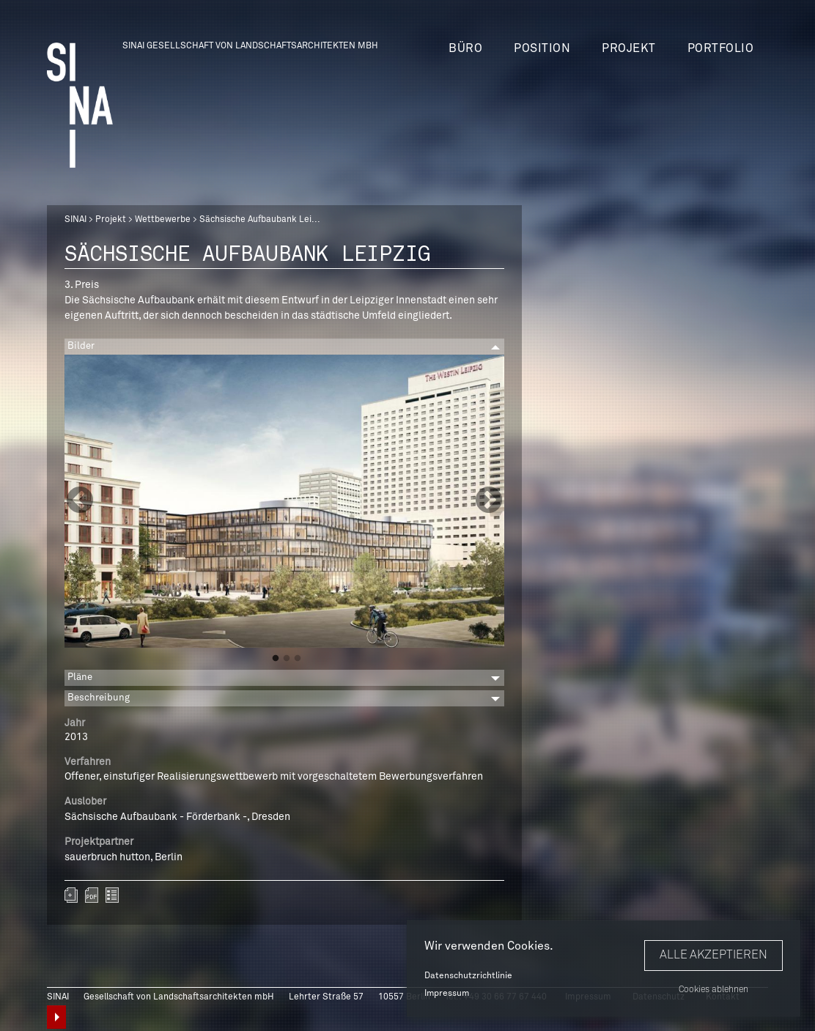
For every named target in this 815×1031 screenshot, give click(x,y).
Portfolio (720, 48)
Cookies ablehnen (713, 990)
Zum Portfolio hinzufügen (71, 895)
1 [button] (275, 658)
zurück (112, 895)
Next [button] (488, 501)
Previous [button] (79, 501)
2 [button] (286, 658)
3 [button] (297, 658)
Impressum (446, 993)
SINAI (75, 219)
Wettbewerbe (163, 219)
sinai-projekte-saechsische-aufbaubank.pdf (91, 895)
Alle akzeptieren (713, 955)
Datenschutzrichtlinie (468, 976)
